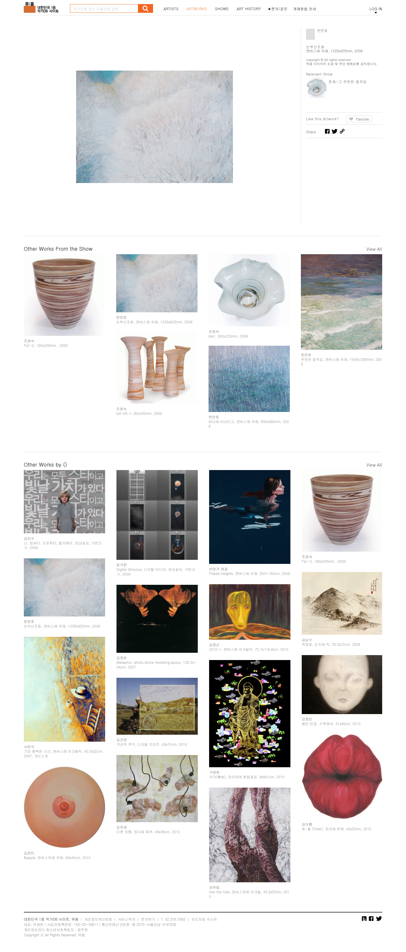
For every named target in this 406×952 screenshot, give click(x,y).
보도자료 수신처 (204, 919)
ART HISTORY (249, 8)
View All (374, 249)
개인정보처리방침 (98, 919)
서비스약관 (126, 919)
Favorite (362, 118)
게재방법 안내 (305, 8)
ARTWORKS (197, 8)
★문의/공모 (278, 8)
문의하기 (148, 919)
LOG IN (375, 8)
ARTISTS (171, 8)
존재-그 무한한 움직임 (347, 81)
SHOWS (222, 8)
